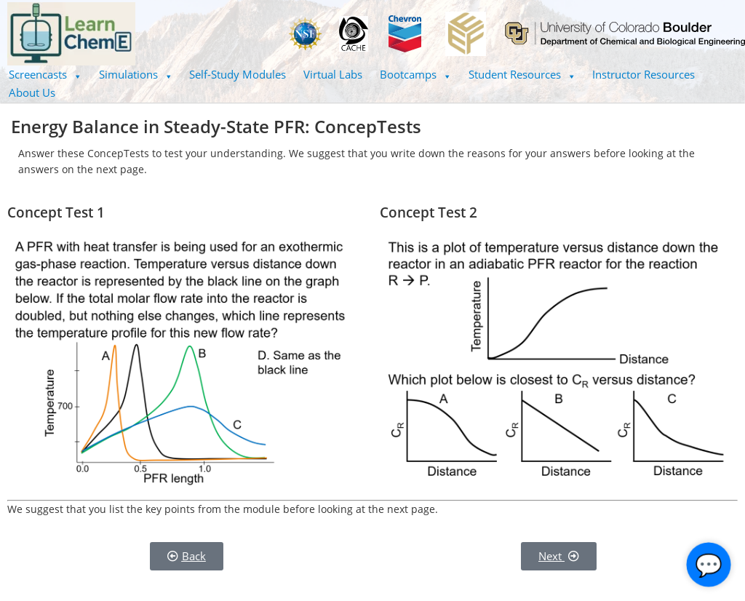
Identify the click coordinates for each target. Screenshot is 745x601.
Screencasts (45, 74)
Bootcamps (415, 74)
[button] (45, 74)
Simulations (135, 74)
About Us (32, 92)
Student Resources (522, 74)
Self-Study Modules (237, 74)
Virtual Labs (332, 74)
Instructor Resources (643, 74)
